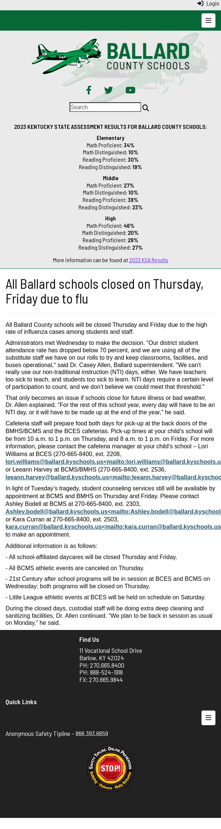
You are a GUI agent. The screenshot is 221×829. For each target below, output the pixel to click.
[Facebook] (88, 91)
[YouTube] (130, 91)
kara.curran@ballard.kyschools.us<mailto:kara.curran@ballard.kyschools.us (113, 527)
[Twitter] (108, 91)
